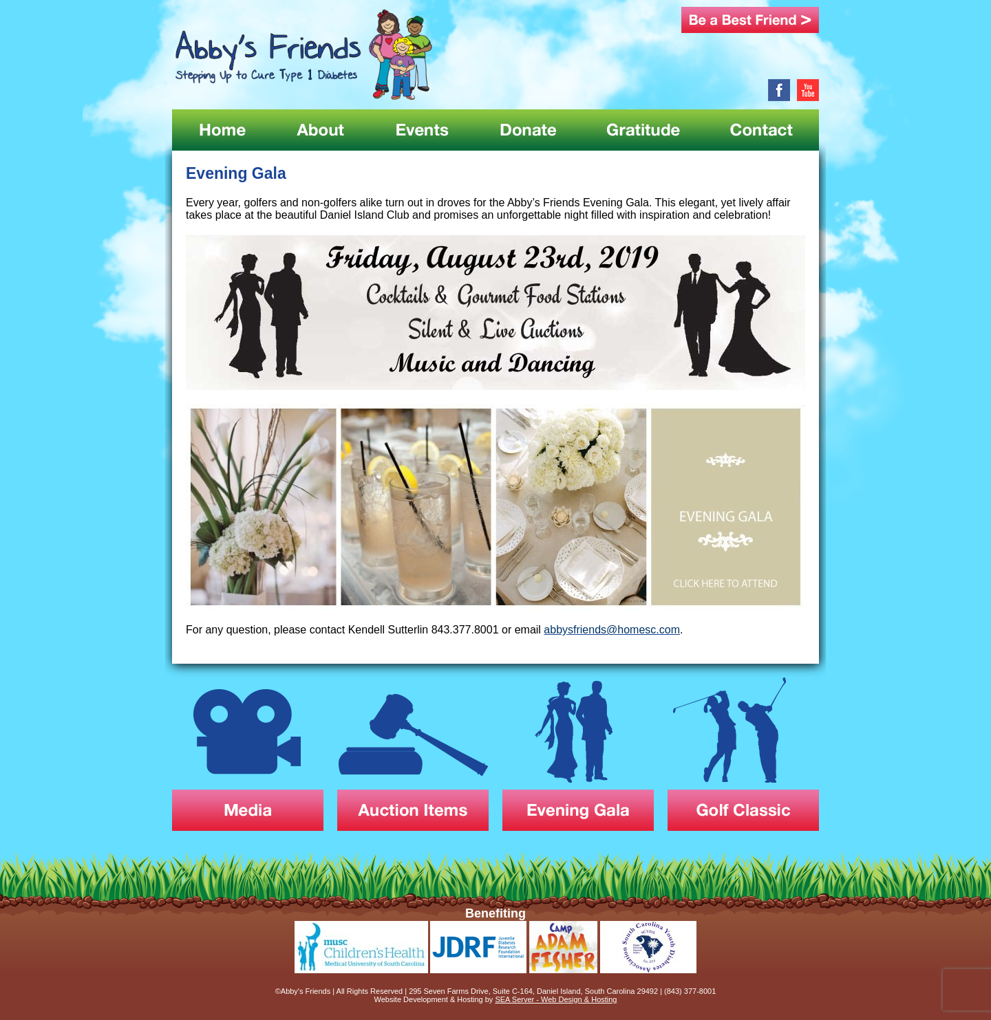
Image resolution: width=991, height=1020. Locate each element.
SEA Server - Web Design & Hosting (556, 999)
